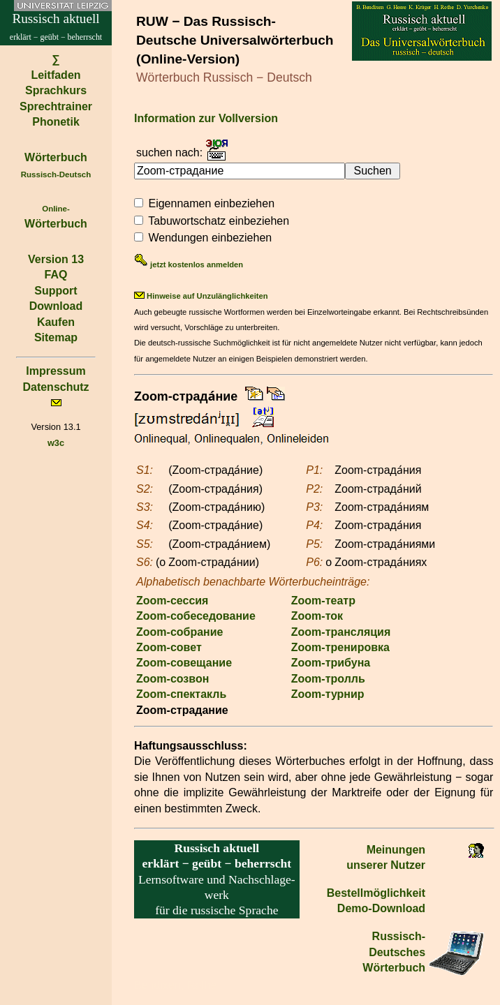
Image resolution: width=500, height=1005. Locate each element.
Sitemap (56, 337)
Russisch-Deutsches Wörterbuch (393, 952)
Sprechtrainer (56, 106)
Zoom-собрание (179, 632)
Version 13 (56, 259)
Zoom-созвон (172, 679)
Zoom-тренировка (340, 647)
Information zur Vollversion (206, 118)
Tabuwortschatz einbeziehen (218, 221)
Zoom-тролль (328, 679)
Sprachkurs (56, 90)
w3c (55, 443)
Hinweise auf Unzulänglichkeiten (201, 296)
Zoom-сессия (172, 600)
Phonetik (56, 122)
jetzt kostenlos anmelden (188, 264)
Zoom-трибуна (330, 663)
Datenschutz (55, 387)
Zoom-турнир (328, 694)
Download (55, 306)
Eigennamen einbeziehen (211, 203)
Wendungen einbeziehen (210, 238)
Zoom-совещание (184, 663)
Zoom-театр (323, 600)
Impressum (55, 371)
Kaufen (56, 322)
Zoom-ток (317, 616)
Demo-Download (381, 908)
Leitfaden (55, 75)
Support (55, 291)
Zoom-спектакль (181, 694)
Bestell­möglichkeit (376, 893)
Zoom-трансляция (340, 632)
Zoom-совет (169, 647)
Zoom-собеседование (196, 616)
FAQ (56, 275)
